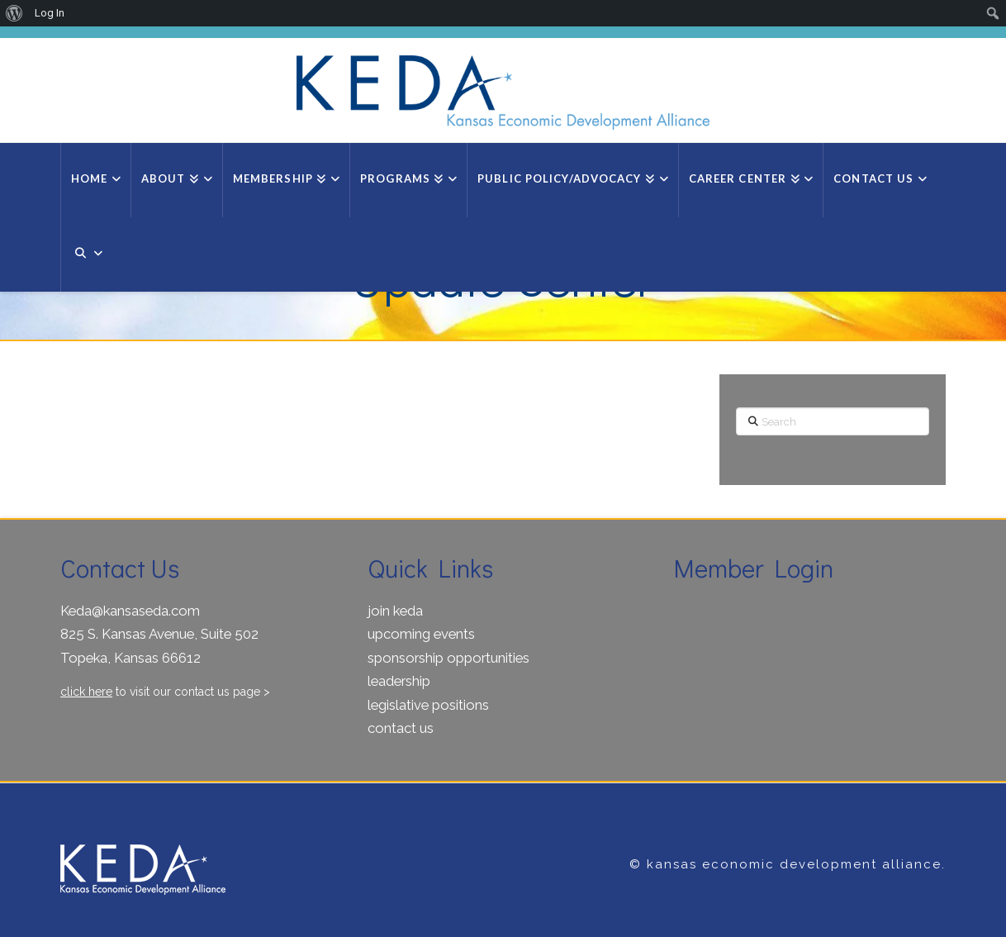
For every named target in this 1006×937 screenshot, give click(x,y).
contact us (401, 728)
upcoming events (421, 633)
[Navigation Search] (86, 254)
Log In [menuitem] (49, 13)
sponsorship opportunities (448, 657)
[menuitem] (14, 13)
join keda (395, 610)
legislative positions (428, 705)
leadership (399, 681)
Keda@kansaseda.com (130, 610)
